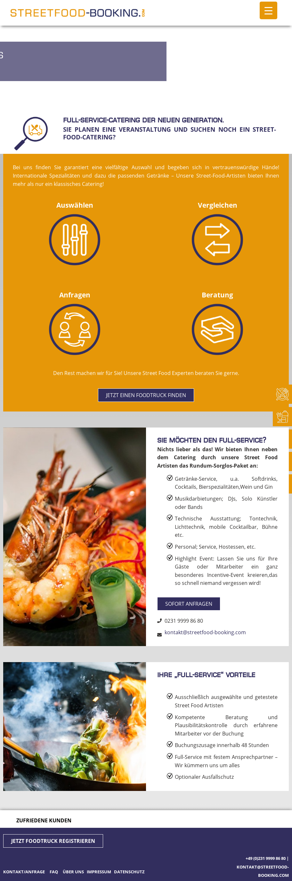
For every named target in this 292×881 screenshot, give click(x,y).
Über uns (73, 872)
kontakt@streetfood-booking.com (205, 632)
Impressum (99, 872)
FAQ (54, 872)
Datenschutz (129, 872)
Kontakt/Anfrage (24, 872)
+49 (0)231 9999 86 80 (266, 858)
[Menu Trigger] (268, 10)
